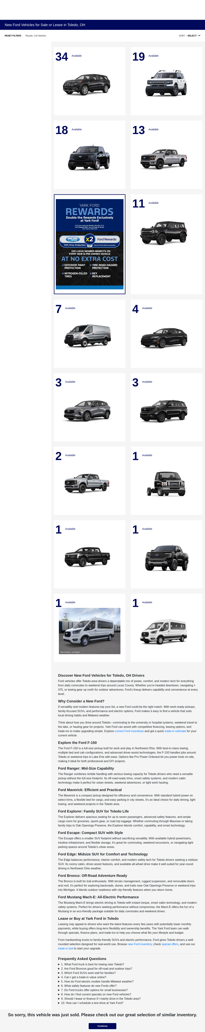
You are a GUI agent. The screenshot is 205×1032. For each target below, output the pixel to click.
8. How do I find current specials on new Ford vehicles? (96, 994)
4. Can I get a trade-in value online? (84, 977)
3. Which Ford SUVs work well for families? (88, 972)
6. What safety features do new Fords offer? (89, 985)
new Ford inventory (140, 944)
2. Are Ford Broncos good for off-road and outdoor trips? (96, 968)
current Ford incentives (129, 731)
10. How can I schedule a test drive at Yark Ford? (92, 1002)
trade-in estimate (175, 731)
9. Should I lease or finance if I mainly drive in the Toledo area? (101, 998)
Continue (102, 1026)
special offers (170, 944)
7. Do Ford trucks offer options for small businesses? (94, 990)
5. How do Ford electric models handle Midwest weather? (97, 981)
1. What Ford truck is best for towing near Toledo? (92, 964)
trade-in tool (65, 948)
